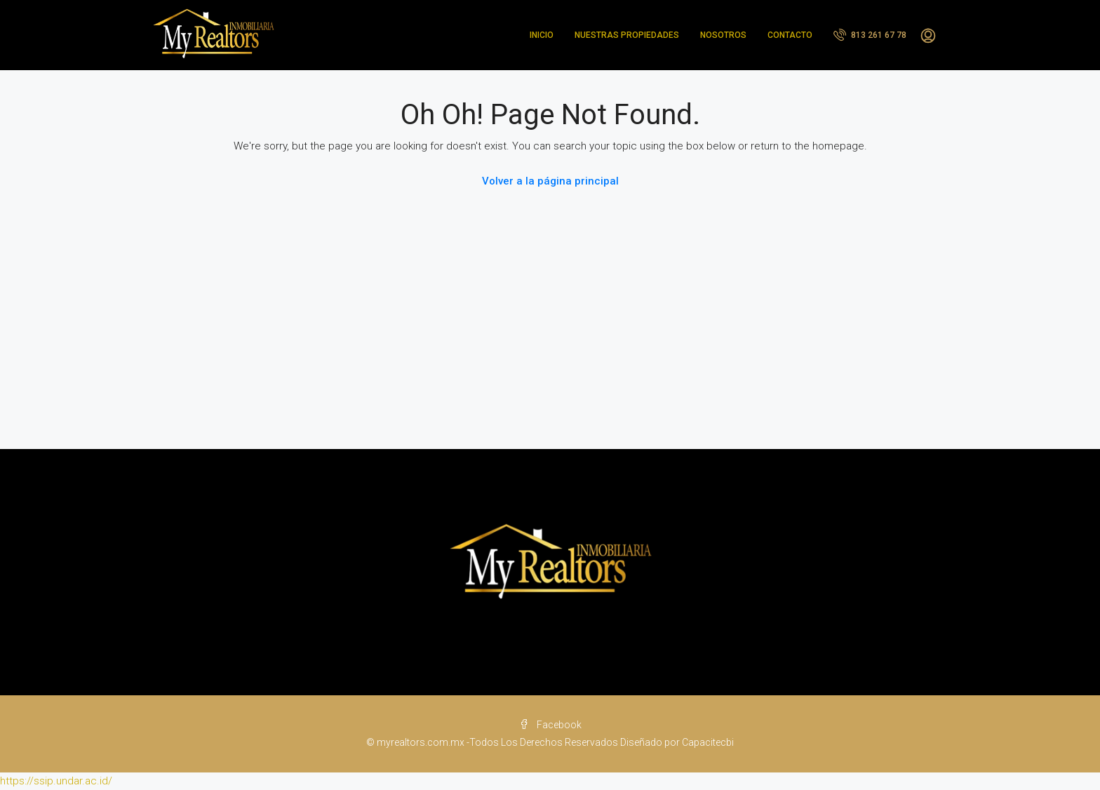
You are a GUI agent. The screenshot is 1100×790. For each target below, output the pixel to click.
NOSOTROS (723, 35)
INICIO (542, 35)
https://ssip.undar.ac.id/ (56, 781)
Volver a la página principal (550, 181)
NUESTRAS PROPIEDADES (627, 35)
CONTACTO (789, 35)
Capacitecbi (708, 742)
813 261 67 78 (869, 34)
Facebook (550, 724)
